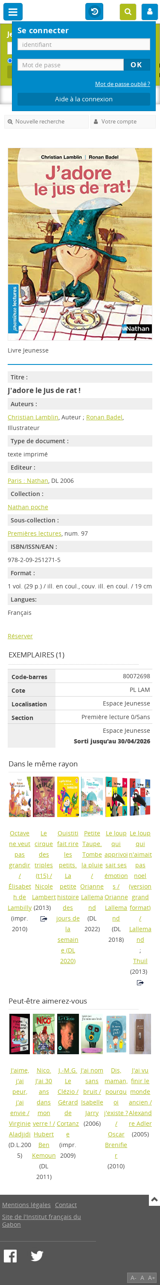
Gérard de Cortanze (68, 1118)
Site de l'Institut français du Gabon (41, 1220)
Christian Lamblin (33, 417)
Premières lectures (34, 533)
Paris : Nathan (28, 480)
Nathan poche (28, 507)
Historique (94, 11)
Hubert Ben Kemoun (44, 1144)
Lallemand (140, 934)
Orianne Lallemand (92, 897)
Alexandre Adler (140, 1118)
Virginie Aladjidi (20, 1128)
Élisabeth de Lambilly (20, 897)
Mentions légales (26, 1205)
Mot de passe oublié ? (122, 84)
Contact (66, 1205)
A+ (151, 1278)
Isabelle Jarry (92, 1107)
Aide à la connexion (84, 99)
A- (134, 1278)
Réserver (20, 636)
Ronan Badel (104, 417)
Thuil (140, 961)
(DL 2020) (68, 897)
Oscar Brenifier (116, 1144)
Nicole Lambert (44, 891)
